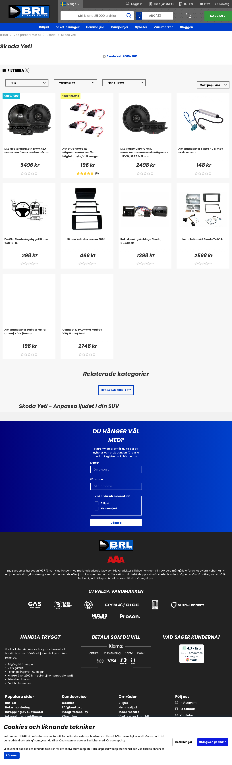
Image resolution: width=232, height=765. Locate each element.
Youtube (186, 715)
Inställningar (183, 742)
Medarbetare (129, 712)
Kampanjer (119, 27)
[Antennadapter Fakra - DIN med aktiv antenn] (203, 154)
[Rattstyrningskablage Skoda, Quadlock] (145, 245)
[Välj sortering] (213, 85)
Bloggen (186, 27)
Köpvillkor (69, 716)
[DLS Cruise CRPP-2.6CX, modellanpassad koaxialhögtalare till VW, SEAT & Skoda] (145, 154)
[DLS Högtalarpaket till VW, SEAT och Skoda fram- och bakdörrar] (29, 154)
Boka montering (17, 707)
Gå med (116, 523)
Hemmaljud (95, 27)
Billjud (44, 27)
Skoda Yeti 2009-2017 (122, 56)
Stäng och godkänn (212, 742)
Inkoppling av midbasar (23, 716)
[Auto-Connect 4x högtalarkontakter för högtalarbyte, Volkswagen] (87, 154)
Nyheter (141, 27)
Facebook (187, 709)
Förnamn (96, 479)
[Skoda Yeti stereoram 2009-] (87, 245)
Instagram (188, 702)
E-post (95, 463)
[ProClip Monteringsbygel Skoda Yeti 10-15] (29, 245)
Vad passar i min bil (27, 35)
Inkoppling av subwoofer (24, 712)
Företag (224, 4)
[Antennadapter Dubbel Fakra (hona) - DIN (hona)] (29, 335)
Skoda (51, 35)
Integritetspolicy (75, 712)
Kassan (218, 15)
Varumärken (163, 27)
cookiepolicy (117, 740)
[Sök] (97, 15)
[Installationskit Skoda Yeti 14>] (203, 245)
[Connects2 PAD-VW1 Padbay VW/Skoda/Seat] (87, 335)
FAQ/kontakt (72, 707)
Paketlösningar (67, 27)
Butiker (10, 703)
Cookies (68, 703)
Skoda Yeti (68, 35)
